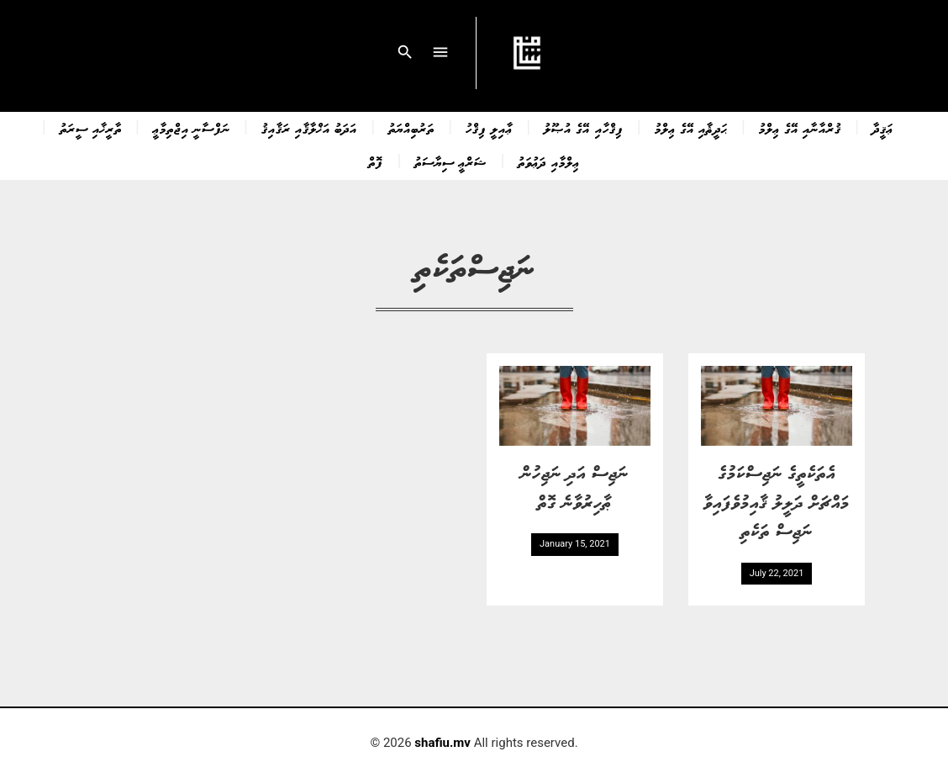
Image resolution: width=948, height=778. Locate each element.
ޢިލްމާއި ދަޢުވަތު (548, 161)
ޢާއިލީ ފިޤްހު (489, 127)
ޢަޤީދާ (882, 127)
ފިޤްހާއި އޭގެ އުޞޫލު (583, 127)
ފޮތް (375, 161)
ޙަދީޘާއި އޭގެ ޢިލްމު (691, 127)
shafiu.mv (442, 742)
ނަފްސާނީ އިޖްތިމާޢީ (191, 127)
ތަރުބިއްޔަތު (411, 127)
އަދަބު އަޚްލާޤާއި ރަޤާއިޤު (309, 127)
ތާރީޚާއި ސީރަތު (91, 127)
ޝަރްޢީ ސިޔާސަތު (450, 161)
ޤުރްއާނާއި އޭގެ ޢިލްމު (800, 127)
